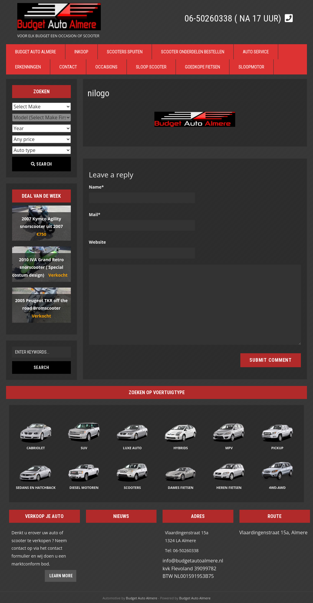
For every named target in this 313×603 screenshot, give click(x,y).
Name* (96, 187)
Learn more (60, 575)
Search (41, 164)
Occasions (106, 67)
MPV (228, 448)
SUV (84, 448)
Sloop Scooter (151, 67)
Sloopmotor (251, 67)
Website (97, 242)
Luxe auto (132, 448)
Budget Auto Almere (35, 51)
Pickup (277, 448)
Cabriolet (36, 448)
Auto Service (256, 51)
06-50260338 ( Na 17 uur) (233, 18)
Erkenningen (28, 67)
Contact (68, 67)
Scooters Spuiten (125, 51)
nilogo (98, 93)
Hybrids (180, 448)
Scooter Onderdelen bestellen (192, 51)
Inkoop (81, 51)
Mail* (94, 214)
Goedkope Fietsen (202, 67)
